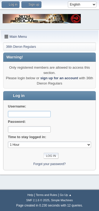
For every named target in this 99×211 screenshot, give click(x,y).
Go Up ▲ (66, 194)
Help (30, 194)
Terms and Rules (46, 194)
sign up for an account (59, 78)
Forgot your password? (49, 164)
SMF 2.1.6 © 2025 (37, 200)
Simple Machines (62, 200)
